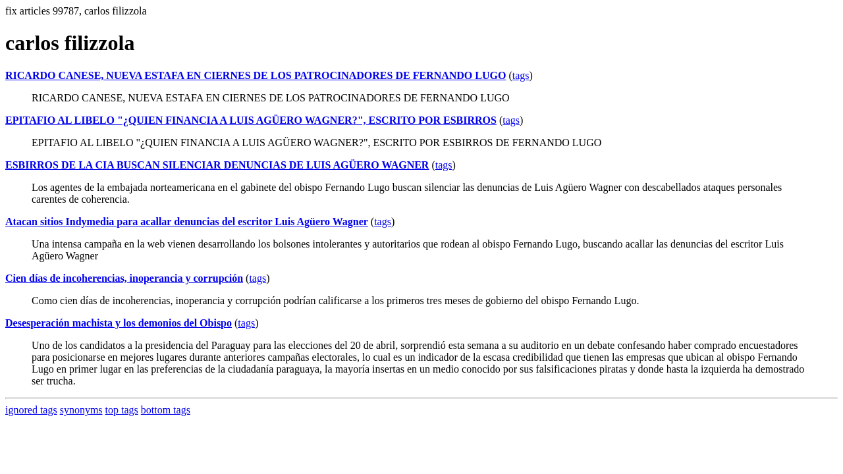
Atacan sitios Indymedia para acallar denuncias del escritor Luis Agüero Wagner (186, 221)
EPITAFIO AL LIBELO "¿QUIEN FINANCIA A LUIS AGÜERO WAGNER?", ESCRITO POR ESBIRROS (251, 120)
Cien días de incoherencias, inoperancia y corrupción (124, 278)
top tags (121, 409)
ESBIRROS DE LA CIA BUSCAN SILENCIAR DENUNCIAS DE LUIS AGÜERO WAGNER (217, 165)
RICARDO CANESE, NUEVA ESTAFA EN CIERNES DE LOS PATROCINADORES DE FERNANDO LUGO (255, 75)
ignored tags (31, 409)
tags (521, 75)
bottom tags (165, 409)
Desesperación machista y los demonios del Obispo (118, 323)
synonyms (81, 409)
